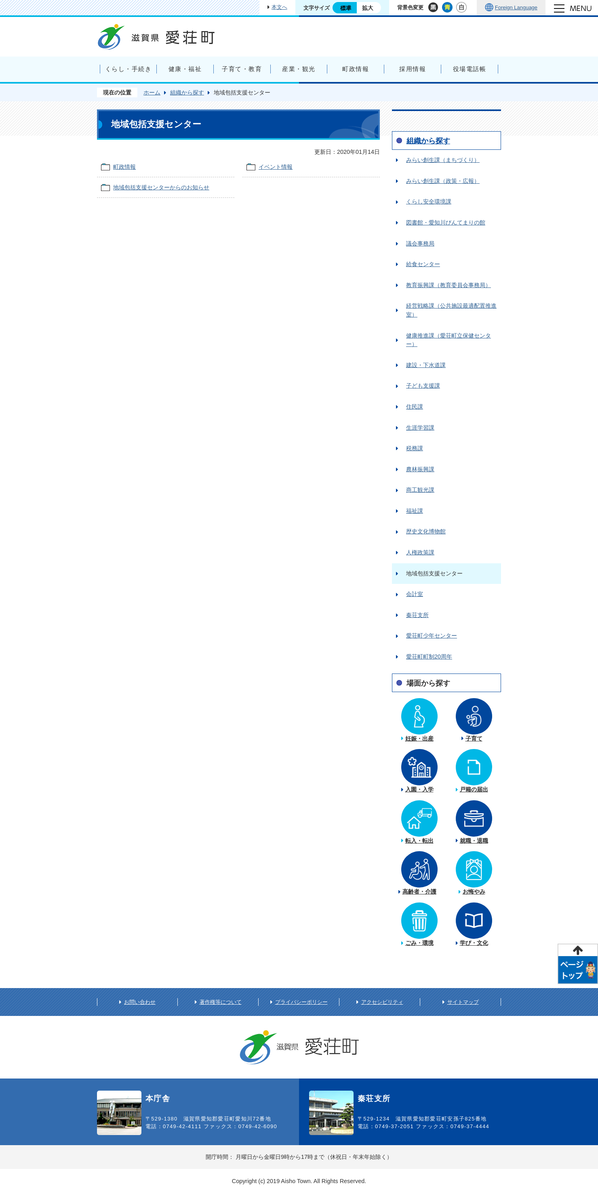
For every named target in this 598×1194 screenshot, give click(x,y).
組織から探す (187, 92)
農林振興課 (420, 469)
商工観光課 (420, 490)
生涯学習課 (420, 427)
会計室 (414, 594)
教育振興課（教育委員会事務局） (448, 285)
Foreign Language (516, 7)
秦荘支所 (417, 615)
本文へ (279, 7)
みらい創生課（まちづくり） (443, 160)
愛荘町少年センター (431, 635)
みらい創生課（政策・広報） (443, 181)
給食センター (423, 264)
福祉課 (414, 511)
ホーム (151, 92)
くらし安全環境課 (428, 201)
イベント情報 (276, 167)
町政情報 (124, 167)
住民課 (414, 406)
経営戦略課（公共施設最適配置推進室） (451, 310)
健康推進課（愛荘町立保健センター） (448, 340)
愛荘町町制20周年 (429, 656)
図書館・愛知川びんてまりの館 (445, 222)
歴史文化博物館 (426, 531)
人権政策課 (420, 552)
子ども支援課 (423, 385)
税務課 (414, 448)
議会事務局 (420, 243)
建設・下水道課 (426, 365)
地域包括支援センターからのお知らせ (161, 187)
